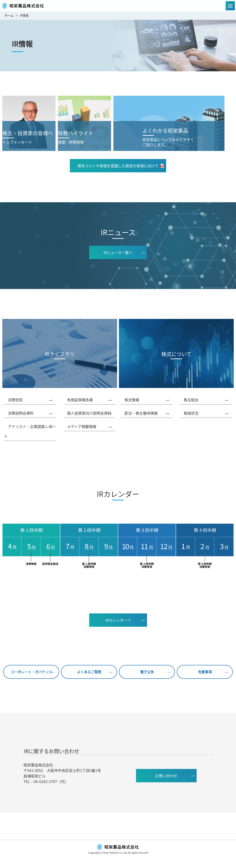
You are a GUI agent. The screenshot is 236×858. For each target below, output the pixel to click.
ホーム (9, 15)
